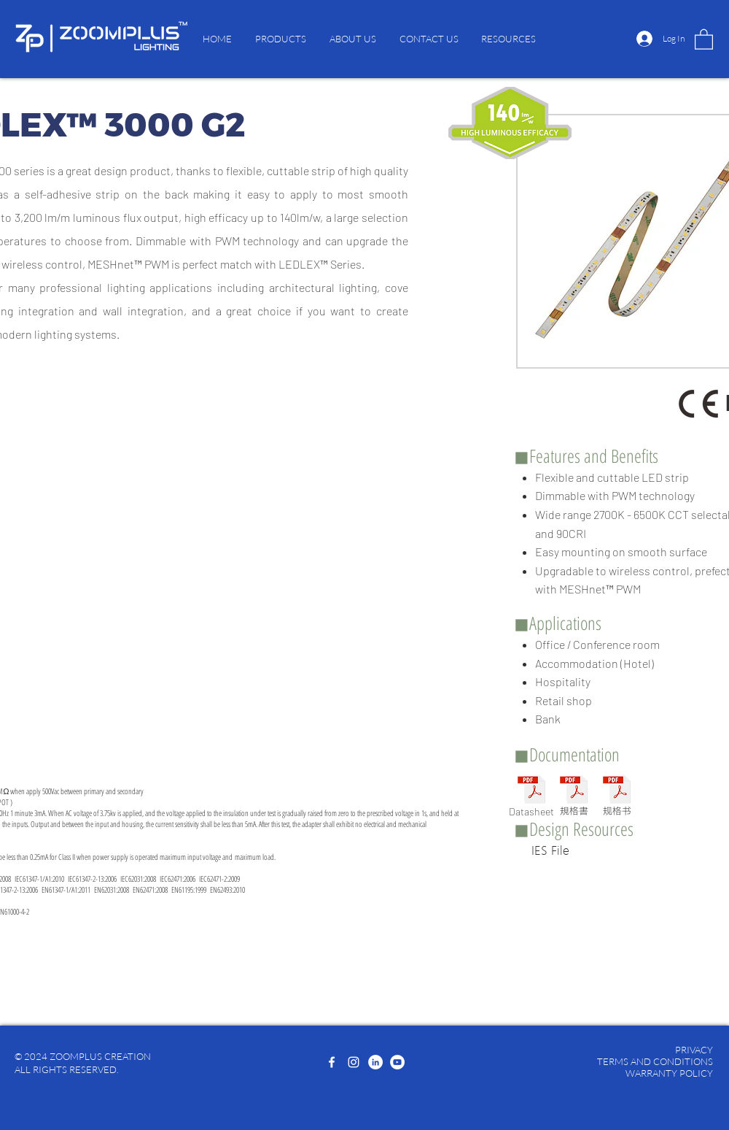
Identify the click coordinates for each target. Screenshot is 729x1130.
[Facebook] (331, 1062)
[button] (280, 38)
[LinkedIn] (375, 1062)
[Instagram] (353, 1062)
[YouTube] (397, 1062)
